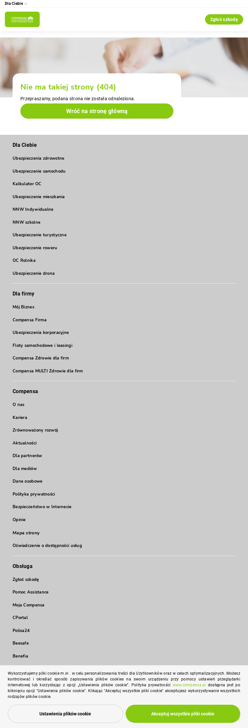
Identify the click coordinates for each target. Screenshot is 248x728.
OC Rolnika (24, 260)
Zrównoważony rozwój (35, 430)
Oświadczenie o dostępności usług (47, 546)
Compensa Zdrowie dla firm (41, 358)
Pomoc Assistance (30, 592)
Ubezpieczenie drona (34, 273)
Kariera (20, 418)
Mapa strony (26, 533)
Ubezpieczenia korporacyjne (41, 333)
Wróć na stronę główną (97, 111)
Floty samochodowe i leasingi (42, 345)
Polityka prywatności (34, 494)
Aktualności (24, 443)
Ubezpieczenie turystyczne (40, 235)
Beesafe (21, 643)
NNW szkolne (26, 222)
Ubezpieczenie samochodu (39, 171)
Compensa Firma (29, 320)
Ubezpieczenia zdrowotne (38, 158)
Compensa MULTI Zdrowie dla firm (48, 371)
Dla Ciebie (25, 145)
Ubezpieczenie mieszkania (39, 197)
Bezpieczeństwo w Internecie (42, 507)
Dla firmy (24, 294)
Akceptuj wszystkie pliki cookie (182, 713)
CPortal (20, 618)
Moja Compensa (29, 605)
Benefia (20, 656)
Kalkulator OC (27, 184)
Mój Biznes (23, 307)
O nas (18, 405)
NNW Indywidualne (33, 209)
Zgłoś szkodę (224, 19)
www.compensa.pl (189, 685)
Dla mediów (25, 469)
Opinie (19, 520)
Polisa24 (21, 631)
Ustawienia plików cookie (65, 713)
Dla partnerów (27, 456)
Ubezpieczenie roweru (35, 248)
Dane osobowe (27, 481)
